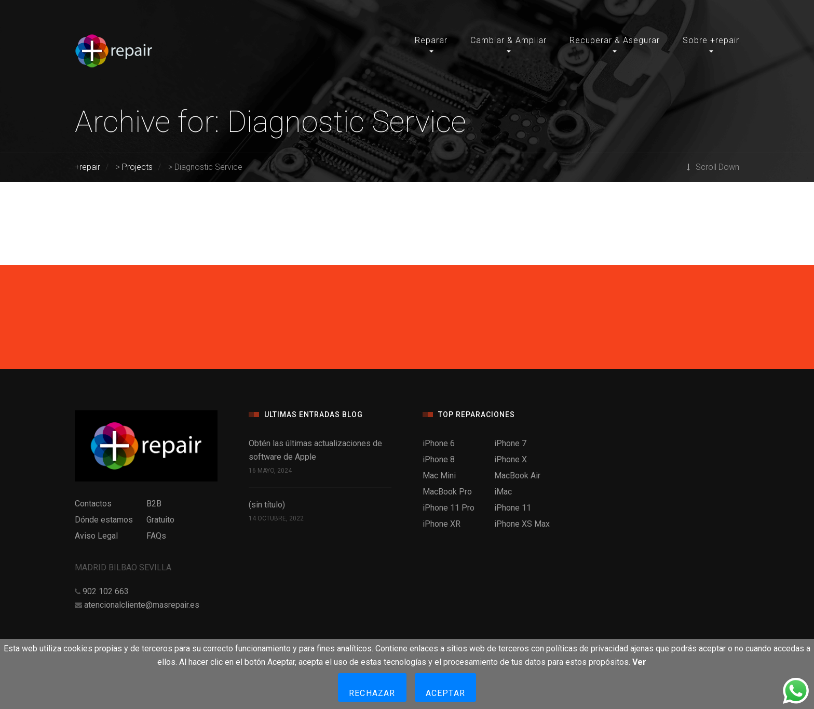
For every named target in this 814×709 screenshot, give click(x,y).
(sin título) (267, 505)
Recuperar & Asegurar (614, 40)
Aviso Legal (96, 536)
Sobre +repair (711, 40)
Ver (639, 662)
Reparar (431, 40)
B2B (153, 504)
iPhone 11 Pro (448, 508)
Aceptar (445, 693)
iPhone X (510, 459)
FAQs (156, 536)
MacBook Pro (447, 492)
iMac (503, 492)
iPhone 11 (512, 508)
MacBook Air (517, 475)
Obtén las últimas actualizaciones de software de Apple (315, 450)
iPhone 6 (439, 443)
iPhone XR (441, 524)
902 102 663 (106, 591)
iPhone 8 (439, 459)
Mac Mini (439, 475)
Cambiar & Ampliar (508, 40)
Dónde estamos (104, 520)
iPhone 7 (510, 443)
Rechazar (372, 693)
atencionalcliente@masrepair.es (141, 605)
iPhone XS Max (522, 524)
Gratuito (160, 520)
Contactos (93, 504)
